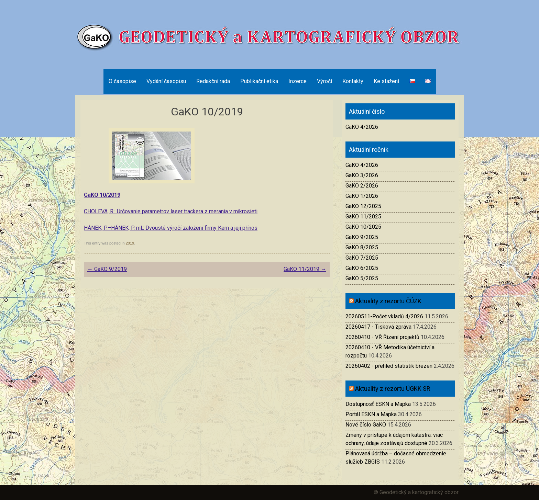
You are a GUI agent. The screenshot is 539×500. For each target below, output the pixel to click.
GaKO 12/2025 (363, 206)
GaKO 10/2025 (363, 227)
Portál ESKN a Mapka (371, 414)
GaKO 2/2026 (361, 185)
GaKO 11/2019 (305, 269)
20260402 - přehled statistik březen (388, 366)
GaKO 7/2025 (361, 257)
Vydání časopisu (166, 81)
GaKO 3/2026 (361, 175)
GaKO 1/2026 (361, 196)
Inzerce (297, 81)
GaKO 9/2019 (107, 269)
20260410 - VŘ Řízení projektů (382, 337)
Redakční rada (213, 81)
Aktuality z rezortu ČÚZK (388, 301)
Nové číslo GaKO (365, 424)
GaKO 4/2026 (361, 127)
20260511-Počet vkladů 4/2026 (384, 316)
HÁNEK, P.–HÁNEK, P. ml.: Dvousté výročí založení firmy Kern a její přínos (170, 228)
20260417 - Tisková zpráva (378, 326)
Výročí (324, 81)
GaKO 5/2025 (361, 278)
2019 (130, 243)
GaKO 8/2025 (361, 247)
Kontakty (352, 81)
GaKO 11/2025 (363, 216)
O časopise (122, 81)
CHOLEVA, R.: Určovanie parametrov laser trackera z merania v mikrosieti (170, 211)
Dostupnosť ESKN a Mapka (378, 404)
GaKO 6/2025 (361, 268)
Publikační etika (259, 81)
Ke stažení (386, 81)
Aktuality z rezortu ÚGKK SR (392, 388)
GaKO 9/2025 (361, 237)
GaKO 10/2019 (102, 195)
